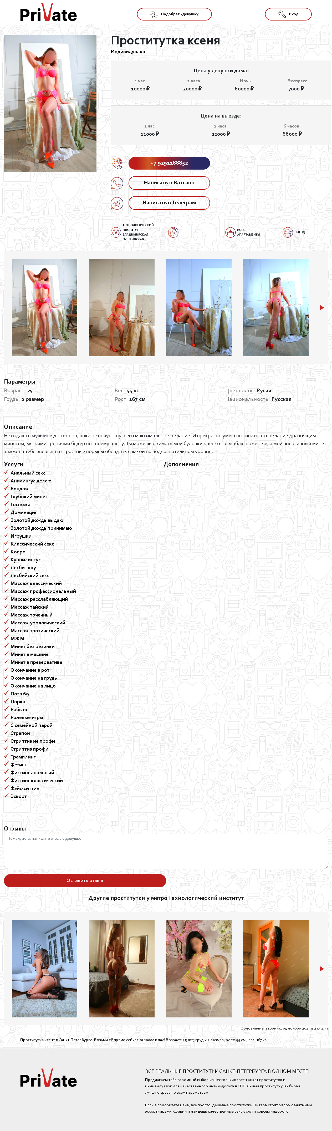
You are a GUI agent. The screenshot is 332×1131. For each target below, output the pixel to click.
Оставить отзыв (85, 880)
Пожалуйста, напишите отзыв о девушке (166, 851)
